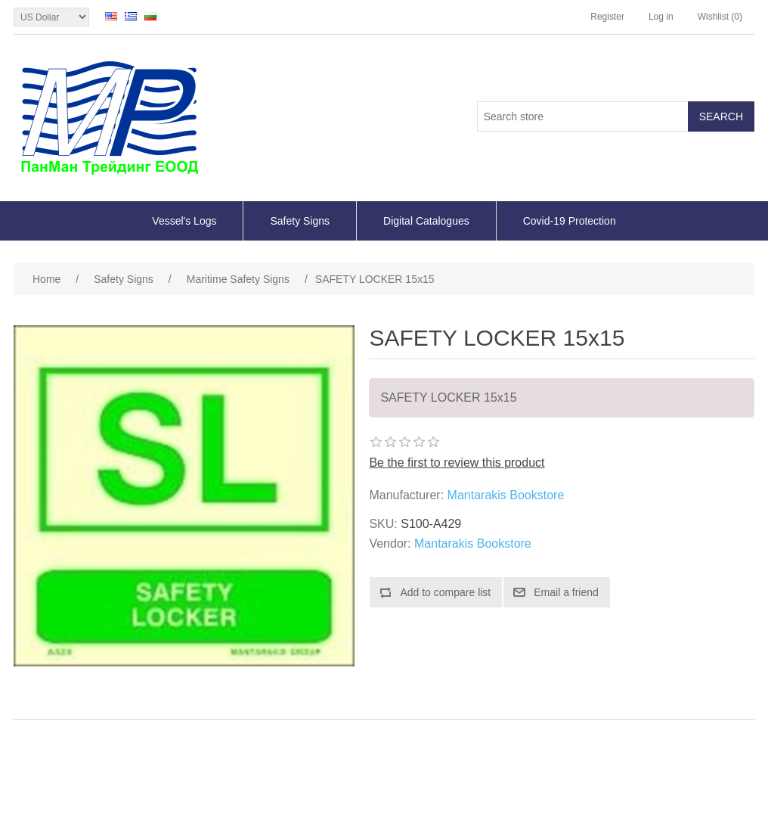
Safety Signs (300, 221)
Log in (661, 16)
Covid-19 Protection (569, 221)
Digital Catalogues (426, 221)
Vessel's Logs (184, 221)
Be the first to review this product (456, 462)
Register (607, 16)
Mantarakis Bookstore (506, 495)
